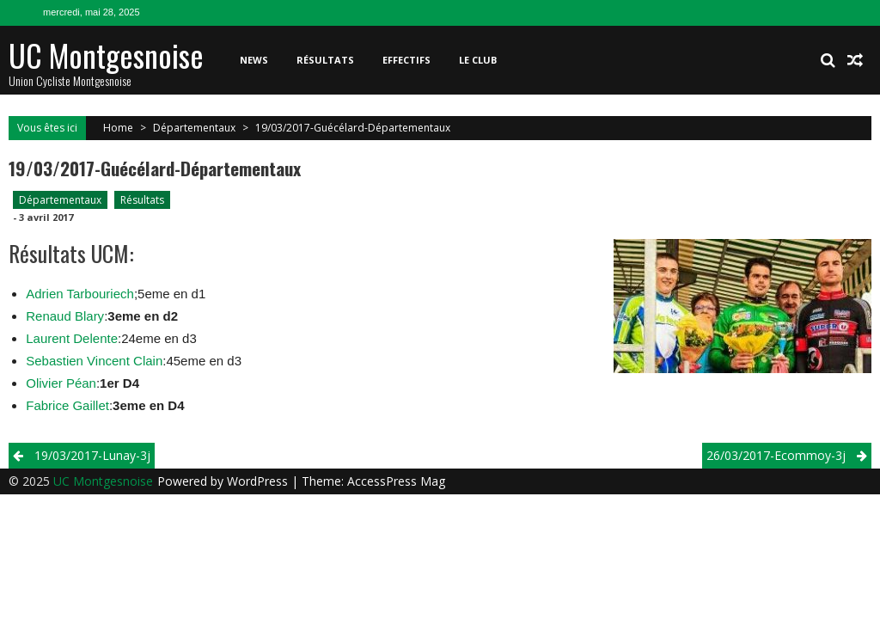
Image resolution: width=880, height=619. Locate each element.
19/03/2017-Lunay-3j (92, 455)
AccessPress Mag (396, 481)
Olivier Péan (61, 383)
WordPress (259, 481)
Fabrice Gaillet (67, 405)
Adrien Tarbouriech (80, 293)
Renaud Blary (65, 316)
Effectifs (406, 59)
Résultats (325, 59)
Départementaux (194, 127)
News (254, 59)
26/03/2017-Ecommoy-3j (776, 455)
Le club (478, 59)
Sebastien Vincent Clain (94, 360)
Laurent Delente (72, 338)
